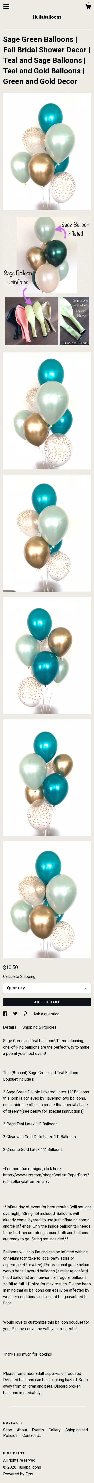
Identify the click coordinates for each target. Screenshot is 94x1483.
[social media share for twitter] (15, 1014)
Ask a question (46, 1014)
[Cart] (88, 7)
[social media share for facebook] (5, 1014)
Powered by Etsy (18, 1474)
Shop (8, 1430)
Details (10, 1027)
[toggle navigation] (6, 6)
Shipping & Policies (39, 1027)
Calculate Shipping (19, 976)
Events (38, 1430)
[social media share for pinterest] (25, 1014)
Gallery (55, 1430)
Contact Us (31, 1435)
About (22, 1430)
